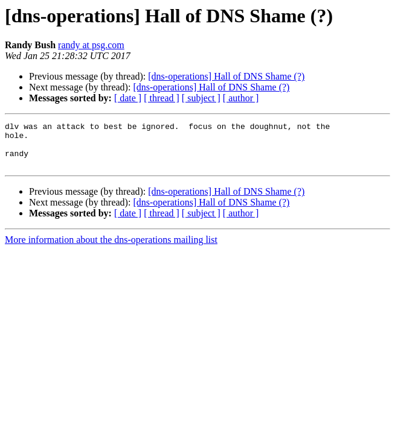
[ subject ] (201, 98)
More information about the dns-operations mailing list (111, 249)
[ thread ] (161, 98)
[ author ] (241, 98)
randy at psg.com (91, 45)
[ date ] (127, 98)
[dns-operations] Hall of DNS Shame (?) (226, 76)
